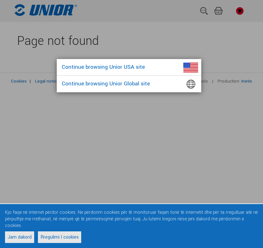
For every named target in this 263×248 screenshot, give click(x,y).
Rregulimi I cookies (59, 237)
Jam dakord (20, 237)
